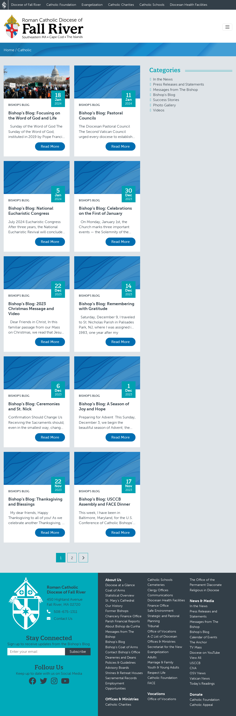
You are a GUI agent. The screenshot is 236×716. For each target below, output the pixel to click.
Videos (158, 110)
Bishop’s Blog (115, 642)
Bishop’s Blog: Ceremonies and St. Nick (34, 407)
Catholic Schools (151, 5)
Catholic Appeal (201, 705)
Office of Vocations (162, 631)
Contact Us (63, 618)
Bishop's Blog (18, 105)
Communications (160, 595)
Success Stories (166, 100)
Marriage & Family (160, 662)
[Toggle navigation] (227, 27)
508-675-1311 (65, 611)
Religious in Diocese (204, 590)
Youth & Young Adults (163, 667)
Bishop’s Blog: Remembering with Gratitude (106, 306)
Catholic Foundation (61, 5)
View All (195, 658)
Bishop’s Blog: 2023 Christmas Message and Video (31, 308)
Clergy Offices (158, 590)
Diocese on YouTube (205, 653)
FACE (151, 683)
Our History (114, 606)
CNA (193, 668)
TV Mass (196, 647)
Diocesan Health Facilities (188, 5)
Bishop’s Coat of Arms (121, 647)
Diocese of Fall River (26, 5)
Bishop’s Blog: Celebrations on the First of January (105, 211)
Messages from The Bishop (175, 89)
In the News (163, 79)
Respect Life (156, 673)
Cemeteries (156, 585)
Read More (50, 146)
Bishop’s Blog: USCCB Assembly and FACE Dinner (104, 502)
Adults (152, 657)
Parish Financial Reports (122, 621)
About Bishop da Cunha (122, 626)
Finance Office (158, 606)
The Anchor (198, 642)
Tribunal (153, 626)
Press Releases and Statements (178, 84)
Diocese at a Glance (120, 585)
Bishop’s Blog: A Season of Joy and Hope (104, 407)
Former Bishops (116, 611)
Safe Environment (161, 611)
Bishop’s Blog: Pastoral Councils (101, 116)
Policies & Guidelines (120, 663)
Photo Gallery (164, 105)
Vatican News (200, 678)
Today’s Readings (202, 684)
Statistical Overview (119, 595)
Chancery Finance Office (123, 616)
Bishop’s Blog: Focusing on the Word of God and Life (34, 116)
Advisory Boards (117, 668)
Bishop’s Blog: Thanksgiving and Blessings (35, 502)
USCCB (195, 663)
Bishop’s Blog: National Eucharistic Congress (30, 211)
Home (9, 50)
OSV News (198, 673)
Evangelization (92, 5)
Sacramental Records (121, 678)
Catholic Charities (121, 5)
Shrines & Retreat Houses (124, 673)
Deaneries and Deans (120, 657)
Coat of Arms (115, 590)
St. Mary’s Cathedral (119, 601)
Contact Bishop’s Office (122, 652)
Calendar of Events (203, 637)
